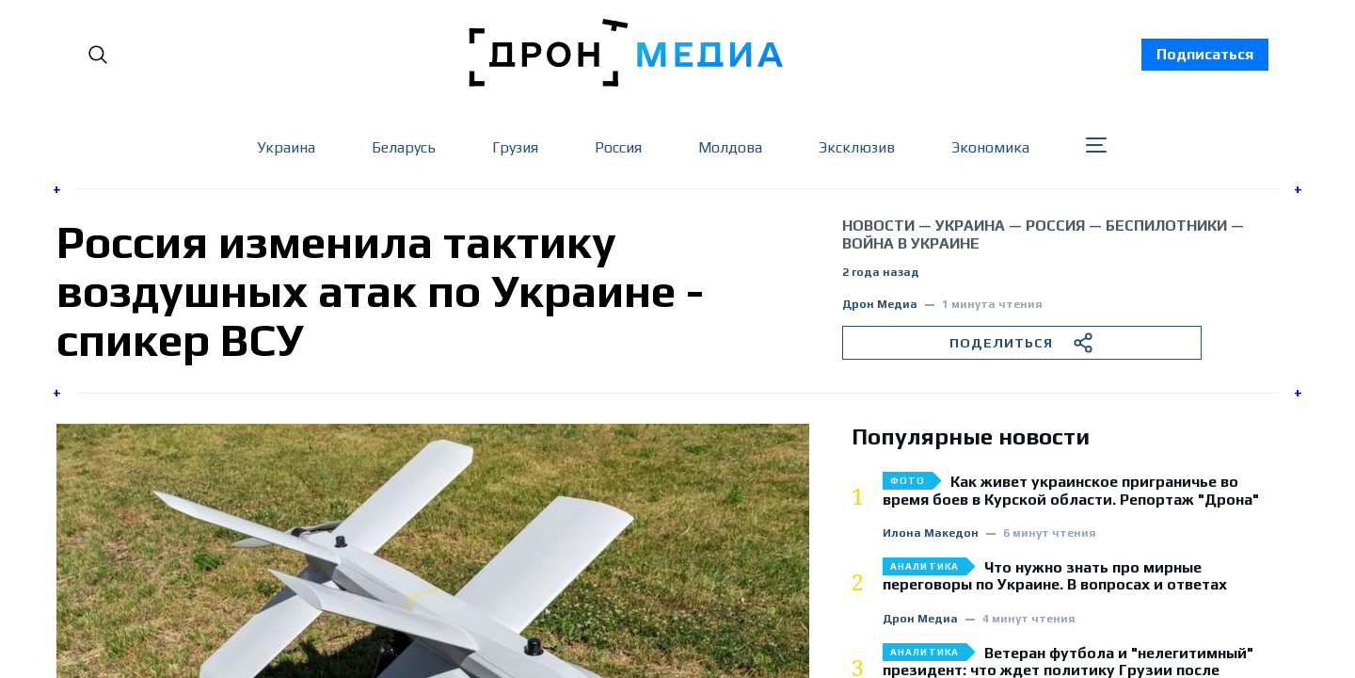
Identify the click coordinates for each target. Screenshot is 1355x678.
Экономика (990, 147)
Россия (618, 147)
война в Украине (911, 243)
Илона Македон (931, 533)
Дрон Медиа (879, 305)
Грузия (515, 147)
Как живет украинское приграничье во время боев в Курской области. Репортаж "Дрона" (1071, 491)
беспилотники (1166, 225)
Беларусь (404, 147)
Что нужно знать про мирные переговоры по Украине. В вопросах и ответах (1055, 576)
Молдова (730, 147)
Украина (286, 147)
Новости (878, 225)
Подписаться (1204, 54)
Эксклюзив (857, 147)
